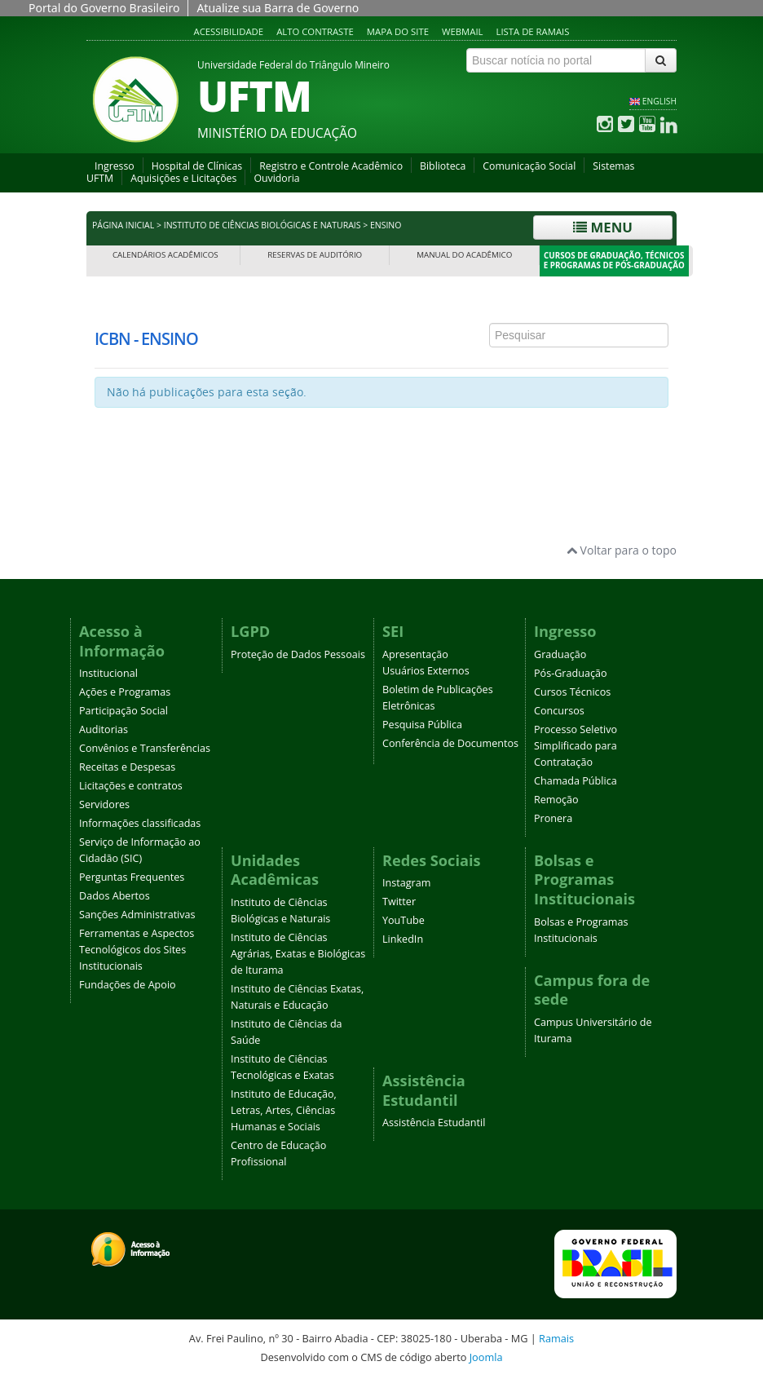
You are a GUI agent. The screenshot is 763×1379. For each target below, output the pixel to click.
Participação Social (123, 711)
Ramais (556, 1338)
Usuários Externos (426, 671)
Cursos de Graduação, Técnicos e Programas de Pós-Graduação (614, 260)
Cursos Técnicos (572, 692)
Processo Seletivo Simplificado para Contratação (575, 746)
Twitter (399, 901)
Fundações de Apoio (127, 985)
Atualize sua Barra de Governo (277, 7)
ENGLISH (659, 101)
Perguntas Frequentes (131, 877)
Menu (603, 227)
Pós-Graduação (570, 673)
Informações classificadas (140, 823)
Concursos (559, 711)
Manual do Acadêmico (464, 255)
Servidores (104, 804)
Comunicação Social (529, 166)
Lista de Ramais (533, 31)
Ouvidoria (276, 178)
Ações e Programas (124, 692)
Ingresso (115, 166)
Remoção (556, 800)
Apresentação (415, 654)
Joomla (486, 1357)
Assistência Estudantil (433, 1122)
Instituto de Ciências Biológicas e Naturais (262, 225)
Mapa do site (398, 31)
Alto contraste (315, 31)
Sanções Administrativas (137, 915)
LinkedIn (402, 939)
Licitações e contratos (131, 786)
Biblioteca (442, 166)
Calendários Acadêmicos (165, 255)
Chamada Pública (575, 781)
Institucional (108, 673)
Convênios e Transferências (144, 748)
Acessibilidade (229, 31)
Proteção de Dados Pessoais (298, 654)
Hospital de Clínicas (197, 166)
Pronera (553, 818)
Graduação (560, 654)
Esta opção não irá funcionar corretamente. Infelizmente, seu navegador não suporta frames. (381, 376)
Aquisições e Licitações (183, 178)
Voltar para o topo (622, 550)
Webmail (462, 31)
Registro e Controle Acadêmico (331, 166)
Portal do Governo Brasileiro (104, 7)
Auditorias (103, 729)
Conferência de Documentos (450, 743)
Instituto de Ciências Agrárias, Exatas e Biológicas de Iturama (298, 953)
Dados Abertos (114, 896)
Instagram (406, 883)
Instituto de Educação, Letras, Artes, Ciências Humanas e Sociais (284, 1110)
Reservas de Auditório (314, 255)
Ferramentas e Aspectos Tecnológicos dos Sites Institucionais (136, 949)
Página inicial (123, 225)
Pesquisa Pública (422, 724)
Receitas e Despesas (127, 767)
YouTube (403, 920)
